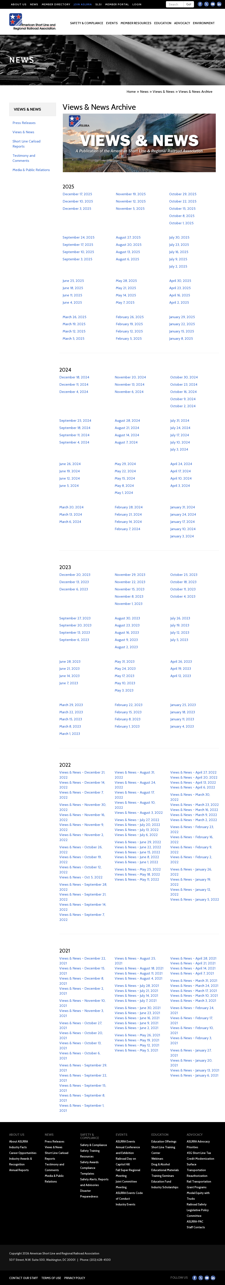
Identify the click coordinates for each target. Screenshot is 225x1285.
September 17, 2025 (78, 245)
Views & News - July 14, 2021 (136, 995)
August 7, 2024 (126, 442)
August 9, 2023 (126, 640)
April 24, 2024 (181, 464)
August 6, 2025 (127, 259)
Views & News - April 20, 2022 (194, 777)
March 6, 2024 (70, 522)
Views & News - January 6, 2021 (194, 1075)
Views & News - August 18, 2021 (139, 968)
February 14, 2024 (128, 522)
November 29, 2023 (130, 575)
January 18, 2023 (182, 712)
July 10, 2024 (180, 442)
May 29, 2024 (125, 464)
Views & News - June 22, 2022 (138, 847)
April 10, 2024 (181, 478)
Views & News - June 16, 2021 (137, 1018)
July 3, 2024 (179, 449)
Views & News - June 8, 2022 (137, 857)
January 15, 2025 (181, 331)
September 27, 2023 (75, 618)
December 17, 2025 (77, 194)
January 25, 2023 (183, 705)
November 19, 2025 (131, 194)
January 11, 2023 (182, 719)
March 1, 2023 (69, 734)
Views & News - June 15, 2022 (137, 852)
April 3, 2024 (180, 486)
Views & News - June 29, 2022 (138, 842)
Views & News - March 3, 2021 (193, 1000)
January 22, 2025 (182, 324)
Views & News (23, 132)
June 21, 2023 (69, 668)
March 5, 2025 (73, 338)
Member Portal (117, 4)
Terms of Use (51, 1278)
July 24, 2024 (180, 428)
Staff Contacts (196, 1227)
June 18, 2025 (73, 288)
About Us (19, 4)
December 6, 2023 (73, 589)
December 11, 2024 (73, 384)
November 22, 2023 (130, 582)
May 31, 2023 (124, 661)
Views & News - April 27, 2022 (193, 772)
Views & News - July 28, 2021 (137, 986)
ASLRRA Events (125, 1141)
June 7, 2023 (68, 683)
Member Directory (56, 4)
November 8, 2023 (129, 596)
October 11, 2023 (183, 589)
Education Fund (161, 1181)
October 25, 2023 (183, 575)
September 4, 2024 (74, 442)
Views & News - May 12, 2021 (137, 1045)
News (34, 4)
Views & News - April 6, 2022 (192, 787)
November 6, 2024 (129, 392)
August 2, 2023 (126, 647)
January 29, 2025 (182, 317)
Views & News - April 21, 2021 (192, 963)
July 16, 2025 (178, 252)
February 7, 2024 (127, 529)
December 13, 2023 (74, 582)
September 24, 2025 (78, 237)
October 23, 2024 (183, 384)
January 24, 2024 (183, 514)
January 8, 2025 (181, 338)
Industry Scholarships (164, 1187)
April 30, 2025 (180, 281)
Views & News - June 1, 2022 (136, 862)
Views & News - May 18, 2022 (137, 874)
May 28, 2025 (126, 281)
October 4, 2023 (182, 596)
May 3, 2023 (124, 690)
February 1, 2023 (127, 726)
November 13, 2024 (129, 384)
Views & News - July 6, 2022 (136, 835)
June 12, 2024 (69, 478)
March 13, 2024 (70, 514)
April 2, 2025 (179, 302)
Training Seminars (162, 1175)
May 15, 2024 (125, 478)
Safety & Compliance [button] (87, 23)
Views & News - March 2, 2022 (193, 820)
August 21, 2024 (127, 428)
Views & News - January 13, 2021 (194, 1070)
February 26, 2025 (130, 317)
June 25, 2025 (73, 281)
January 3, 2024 (182, 536)
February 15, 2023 (128, 712)
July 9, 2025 (178, 259)
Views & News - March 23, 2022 (194, 805)
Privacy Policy (74, 1278)
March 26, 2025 (74, 317)
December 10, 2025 (78, 201)
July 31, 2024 (179, 420)
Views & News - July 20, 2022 (137, 825)
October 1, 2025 (181, 223)
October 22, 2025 (182, 201)
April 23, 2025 (180, 288)
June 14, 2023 (69, 676)
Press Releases (24, 123)
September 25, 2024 (75, 420)
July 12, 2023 (179, 632)
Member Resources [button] (136, 23)
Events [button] (112, 23)
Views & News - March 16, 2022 (194, 810)
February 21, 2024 (128, 514)
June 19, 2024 (69, 471)
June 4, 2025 (72, 302)
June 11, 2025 (72, 295)
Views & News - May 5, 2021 (136, 1050)
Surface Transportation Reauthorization (197, 1170)
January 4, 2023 (182, 726)
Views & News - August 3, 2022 (139, 812)
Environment (204, 23)
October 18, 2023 (183, 582)
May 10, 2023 (125, 683)
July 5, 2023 (179, 640)
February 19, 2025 (129, 324)
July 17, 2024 (179, 435)
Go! (188, 4)
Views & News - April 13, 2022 (193, 782)
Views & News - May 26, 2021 (137, 1035)
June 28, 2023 (69, 661)
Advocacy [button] (182, 23)
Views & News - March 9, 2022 (193, 815)
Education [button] (163, 23)
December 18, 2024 (74, 377)
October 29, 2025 (182, 194)
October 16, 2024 (183, 392)
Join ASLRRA (83, 4)
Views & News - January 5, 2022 (194, 899)
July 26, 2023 (180, 618)
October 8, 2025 (181, 216)
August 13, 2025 (128, 252)
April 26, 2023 (181, 661)
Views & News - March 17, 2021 (193, 991)
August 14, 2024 (127, 435)
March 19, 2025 (74, 324)
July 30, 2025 (179, 237)
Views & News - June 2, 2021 (136, 1028)
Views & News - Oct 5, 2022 (81, 877)
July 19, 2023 (179, 625)
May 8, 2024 (124, 486)
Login (137, 4)
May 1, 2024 (124, 493)
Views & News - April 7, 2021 (192, 973)
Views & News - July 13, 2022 (137, 830)
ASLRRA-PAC (195, 1221)
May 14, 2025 (126, 295)
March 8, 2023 (70, 726)
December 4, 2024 (73, 392)
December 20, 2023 (74, 575)
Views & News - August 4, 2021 (138, 978)
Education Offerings (163, 1141)
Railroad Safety (197, 1204)
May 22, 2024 (125, 471)
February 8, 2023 (127, 719)
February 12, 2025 (129, 331)
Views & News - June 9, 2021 (136, 1023)
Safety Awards (89, 1162)
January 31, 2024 (182, 507)
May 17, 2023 (124, 676)
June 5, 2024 (69, 486)
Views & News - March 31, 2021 (193, 980)
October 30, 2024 (184, 377)
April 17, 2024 (180, 471)
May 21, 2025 (126, 288)
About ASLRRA (18, 1141)
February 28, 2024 (129, 507)
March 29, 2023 (71, 705)
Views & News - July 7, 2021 (135, 1000)
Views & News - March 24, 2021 (194, 986)
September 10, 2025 (78, 252)
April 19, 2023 (180, 668)
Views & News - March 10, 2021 (194, 995)
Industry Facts (18, 1147)
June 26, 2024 (70, 464)
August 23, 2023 (127, 625)
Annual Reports (19, 1170)
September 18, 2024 (74, 428)
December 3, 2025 (77, 208)
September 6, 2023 (74, 640)
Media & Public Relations (31, 170)
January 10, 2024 (183, 529)
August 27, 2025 (128, 237)
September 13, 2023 (74, 632)
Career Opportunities (22, 1153)
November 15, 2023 (129, 589)
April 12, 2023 (180, 676)
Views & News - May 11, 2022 (137, 879)
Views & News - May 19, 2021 (137, 1040)
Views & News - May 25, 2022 (138, 869)
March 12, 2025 (74, 331)
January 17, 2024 (182, 522)
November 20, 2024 (130, 377)
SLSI (98, 4)
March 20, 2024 (71, 507)
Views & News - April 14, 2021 (192, 968)
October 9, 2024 (183, 399)
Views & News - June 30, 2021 (137, 1008)
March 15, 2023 (70, 719)
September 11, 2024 (74, 435)
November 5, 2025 (130, 208)
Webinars (157, 1158)
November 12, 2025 (131, 201)
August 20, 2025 (129, 245)
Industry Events (125, 1204)
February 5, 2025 (129, 338)
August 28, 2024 (127, 420)
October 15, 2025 (182, 208)
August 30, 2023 (127, 618)
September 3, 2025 (77, 259)
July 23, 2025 (179, 245)
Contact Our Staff (23, 1278)
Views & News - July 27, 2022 (137, 820)
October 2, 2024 (183, 406)
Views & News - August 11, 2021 (138, 973)
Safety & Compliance (93, 1145)
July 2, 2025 (178, 266)
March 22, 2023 (71, 712)
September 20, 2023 (75, 625)
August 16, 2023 (127, 632)
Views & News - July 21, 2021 (136, 991)
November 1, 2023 (128, 604)
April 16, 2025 (179, 295)
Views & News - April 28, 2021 (193, 958)
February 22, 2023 (128, 705)
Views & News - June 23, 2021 (137, 1013)
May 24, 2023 (125, 668)
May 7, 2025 (125, 302)
